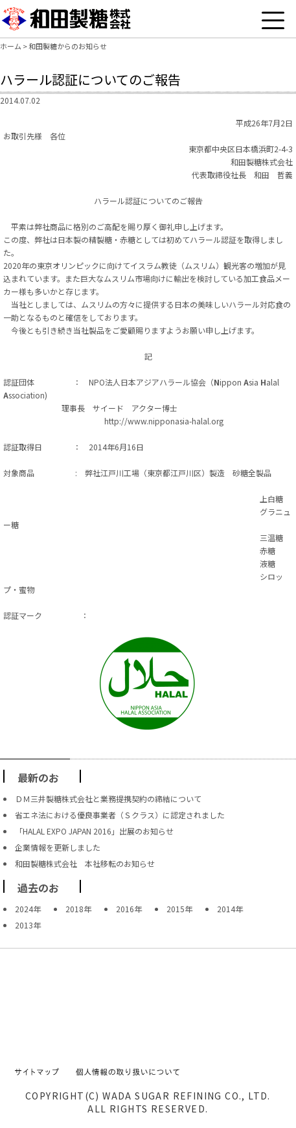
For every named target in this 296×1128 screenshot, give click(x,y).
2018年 (78, 908)
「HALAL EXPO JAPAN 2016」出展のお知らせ (94, 830)
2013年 (28, 924)
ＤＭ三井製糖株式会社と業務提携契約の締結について (108, 798)
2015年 (179, 908)
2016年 (129, 908)
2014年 (230, 908)
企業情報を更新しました (57, 847)
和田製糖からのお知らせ (67, 46)
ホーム (10, 46)
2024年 (28, 908)
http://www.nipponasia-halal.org (163, 420)
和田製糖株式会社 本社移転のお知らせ (85, 863)
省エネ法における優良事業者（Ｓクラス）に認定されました (120, 814)
